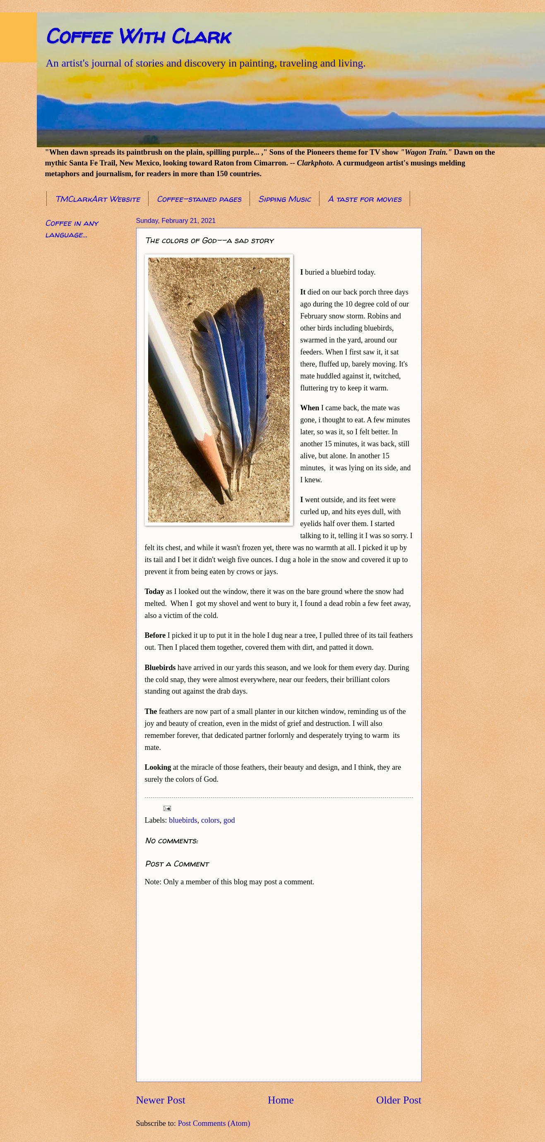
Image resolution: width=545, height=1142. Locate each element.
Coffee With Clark (137, 36)
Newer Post (160, 1100)
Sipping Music (284, 198)
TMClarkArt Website (97, 198)
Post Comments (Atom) (214, 1123)
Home (281, 1100)
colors (210, 820)
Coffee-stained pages (199, 198)
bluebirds (183, 820)
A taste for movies (364, 198)
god (229, 820)
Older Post (398, 1100)
